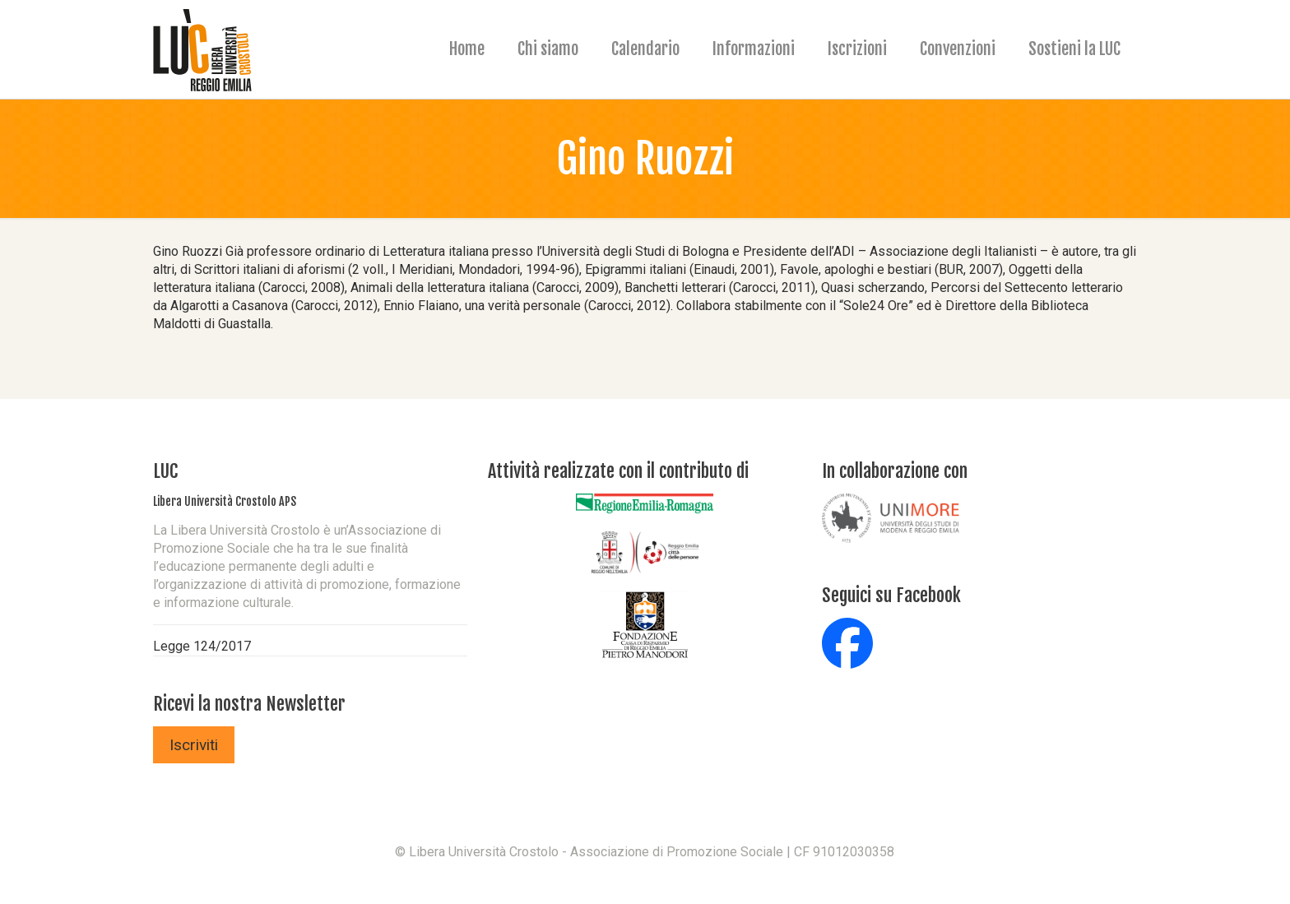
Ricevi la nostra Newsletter (249, 704)
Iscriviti (193, 744)
